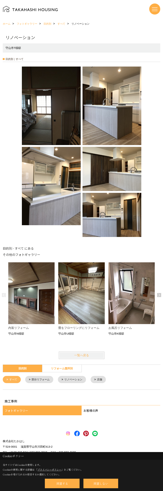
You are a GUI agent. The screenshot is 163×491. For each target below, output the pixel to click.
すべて (14, 379)
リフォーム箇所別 (62, 368)
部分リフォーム (42, 379)
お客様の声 (90, 411)
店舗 (103, 379)
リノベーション (76, 379)
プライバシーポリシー (49, 469)
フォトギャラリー (16, 411)
